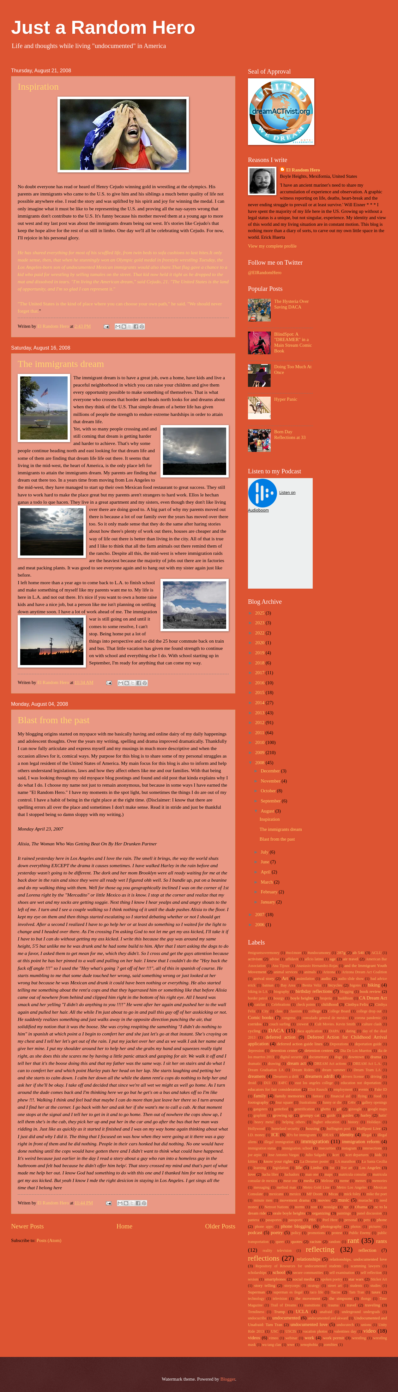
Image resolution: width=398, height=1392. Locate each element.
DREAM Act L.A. (367, 1064)
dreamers (256, 1076)
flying (362, 1096)
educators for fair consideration (274, 1089)
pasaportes (273, 1220)
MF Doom (315, 1194)
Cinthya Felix (356, 1004)
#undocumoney (319, 953)
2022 (260, 632)
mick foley (352, 1194)
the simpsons (340, 1298)
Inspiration (38, 86)
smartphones (275, 1279)
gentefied (281, 1109)
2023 (260, 622)
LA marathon (345, 1162)
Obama (361, 1206)
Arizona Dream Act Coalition (364, 972)
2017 (260, 672)
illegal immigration (279, 1142)
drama (376, 1056)
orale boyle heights (289, 1213)
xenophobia (309, 1345)
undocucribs (257, 1318)
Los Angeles (369, 1167)
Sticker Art (379, 1279)
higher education (326, 1122)
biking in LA (258, 992)
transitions (312, 1305)
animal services (285, 972)
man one (311, 1175)
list (331, 1168)
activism (255, 959)
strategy (314, 1286)
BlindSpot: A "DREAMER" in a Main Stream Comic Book (293, 342)
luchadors (292, 1175)
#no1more (293, 953)
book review (370, 991)
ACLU (376, 953)
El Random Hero (303, 169)
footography (258, 1102)
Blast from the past (53, 720)
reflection (367, 1250)
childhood (330, 1004)
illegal (366, 1135)
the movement (307, 1298)
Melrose (327, 1181)
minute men (263, 1200)
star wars (356, 1279)
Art (285, 978)
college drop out (369, 1011)
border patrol (257, 998)
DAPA (334, 1031)
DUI (267, 1083)
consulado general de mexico (325, 1018)
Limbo (316, 1167)
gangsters (260, 1109)
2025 (260, 612)
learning (260, 1168)
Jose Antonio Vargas (283, 1155)
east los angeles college (314, 1083)
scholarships (257, 1273)
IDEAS (328, 1135)
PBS (312, 1220)
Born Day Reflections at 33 (290, 434)
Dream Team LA (367, 1070)
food (377, 1096)
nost (314, 1207)
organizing (321, 1213)
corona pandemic (368, 1018)
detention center (283, 1050)
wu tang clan (271, 1345)
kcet (336, 1155)
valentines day (345, 1331)
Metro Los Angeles (352, 1187)
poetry (277, 1232)
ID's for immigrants (301, 1135)
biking (374, 984)
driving (376, 1077)
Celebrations (280, 1005)
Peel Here (330, 1220)
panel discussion (369, 1213)
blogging (346, 992)
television (280, 1299)
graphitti (260, 1115)
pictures (375, 1227)
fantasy (318, 1096)
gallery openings (374, 1103)
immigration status (262, 1148)
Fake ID (381, 1090)
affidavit (292, 959)
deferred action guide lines (300, 1043)
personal (350, 1220)
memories (379, 1181)
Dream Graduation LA (266, 1070)
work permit (333, 1337)
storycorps (292, 1286)
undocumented (286, 1317)
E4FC (283, 1083)
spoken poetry (331, 1279)
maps (329, 1175)
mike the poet (376, 1194)
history (353, 1122)
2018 (260, 662)
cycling (254, 1031)
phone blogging (296, 1226)
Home (124, 1226)
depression (256, 1051)
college (315, 1011)
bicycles (335, 985)
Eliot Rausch (317, 1090)
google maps (377, 1109)
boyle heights (302, 998)
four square (284, 1103)
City (265, 1011)
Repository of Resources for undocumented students (298, 1266)
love (251, 1174)
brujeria (326, 998)
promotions (316, 1233)
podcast (255, 1232)
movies (324, 1200)
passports (295, 1220)
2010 (260, 742)
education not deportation (361, 1083)
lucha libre (270, 1175)
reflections (263, 1258)
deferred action (281, 1037)
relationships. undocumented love (358, 1259)
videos (254, 1337)
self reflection (371, 1273)
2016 (260, 682)
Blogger (227, 1379)
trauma (333, 1305)
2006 (260, 924)
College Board (339, 1011)
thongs (366, 1299)
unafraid (326, 1312)
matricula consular (353, 1175)
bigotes (355, 985)
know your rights (278, 1161)
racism (315, 1241)
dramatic (254, 1064)
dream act (296, 1063)
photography (331, 1226)
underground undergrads (361, 1312)
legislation (280, 1168)
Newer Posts (27, 1226)
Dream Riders (303, 1070)
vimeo (273, 1338)
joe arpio (254, 1155)
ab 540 (358, 952)
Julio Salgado (315, 1155)
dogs (338, 1057)
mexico (295, 1194)
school (279, 1272)
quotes (296, 1241)
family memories (289, 1096)
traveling (372, 1305)
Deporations (339, 1044)
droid (252, 1083)
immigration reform (361, 1141)
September (271, 800)
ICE (275, 1134)
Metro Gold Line (316, 1187)
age (332, 959)
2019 (260, 652)
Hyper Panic (285, 399)
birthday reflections (314, 991)
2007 (260, 914)
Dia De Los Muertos (356, 1051)
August (268, 810)
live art (346, 1168)
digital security (291, 1057)
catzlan (260, 1005)
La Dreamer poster (314, 1162)
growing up (282, 1115)
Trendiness (256, 1312)
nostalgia (330, 1207)
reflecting (320, 1249)
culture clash (371, 1024)
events (363, 1090)
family (260, 1095)
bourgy (279, 998)
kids (378, 1155)
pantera (253, 1220)
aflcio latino (314, 959)
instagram (349, 1148)
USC (274, 1331)
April (266, 871)
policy (295, 1233)
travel (351, 1305)
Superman (256, 1292)
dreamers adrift (319, 1076)
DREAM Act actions (330, 1064)
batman (268, 985)
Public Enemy (360, 1233)
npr (346, 1207)
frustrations (308, 1103)
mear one (291, 1181)
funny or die (332, 1103)
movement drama (295, 1200)
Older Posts (220, 1226)
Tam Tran (356, 1292)
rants (381, 1241)
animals (310, 972)
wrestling (359, 1338)
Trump (279, 1311)
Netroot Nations (277, 1207)
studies (375, 1286)
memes (360, 1181)
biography (281, 992)
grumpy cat (309, 1115)
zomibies (330, 1345)
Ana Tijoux (280, 966)
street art (335, 1286)
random (335, 1242)
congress (288, 1018)
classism (295, 1011)
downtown (356, 1057)
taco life (316, 1292)
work (309, 1337)
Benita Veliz (311, 985)
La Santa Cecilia (374, 1162)
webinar (292, 1338)
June (265, 861)
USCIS (291, 1331)
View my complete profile (272, 246)
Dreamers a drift (285, 1077)
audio (325, 978)
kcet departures (357, 1155)
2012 (260, 722)
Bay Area (288, 985)
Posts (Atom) (49, 1240)
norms (299, 1207)
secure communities (308, 1273)
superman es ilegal (287, 1292)
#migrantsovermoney (264, 953)
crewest (302, 1024)
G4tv (352, 1103)
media (309, 1180)
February (270, 891)
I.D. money (256, 1135)
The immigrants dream (61, 363)
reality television (277, 1251)
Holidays (373, 1122)
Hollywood (256, 1129)
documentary (318, 1057)
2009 (260, 752)
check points (305, 1005)
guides (347, 1115)
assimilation (305, 979)
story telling (264, 1285)
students (356, 1286)
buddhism (345, 998)
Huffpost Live (369, 1128)
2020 (260, 642)
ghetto (325, 1109)
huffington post (338, 1129)
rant (353, 1240)
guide (331, 1115)
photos (356, 1227)
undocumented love (309, 1324)
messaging (262, 1187)
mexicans (276, 1194)
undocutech (345, 1325)
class (278, 1011)
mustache (365, 1200)
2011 (260, 732)
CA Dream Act (373, 997)
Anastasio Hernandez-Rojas (317, 966)
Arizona (329, 972)
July (265, 852)
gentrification (304, 1109)
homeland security (285, 1129)
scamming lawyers (365, 1266)
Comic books (260, 1017)
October (269, 790)
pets (367, 1220)
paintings (344, 1213)
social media (303, 1279)
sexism (253, 1279)
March (267, 882)
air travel (350, 959)
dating (350, 1031)
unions (366, 1325)
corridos (255, 1024)
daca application (309, 1031)
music (343, 1200)
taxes (376, 1292)
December (271, 770)
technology (256, 1299)
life (299, 1167)
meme (344, 1181)
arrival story (264, 978)
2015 (260, 692)
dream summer (333, 1070)
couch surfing (279, 1024)
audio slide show (351, 979)
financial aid (340, 1096)
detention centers (319, 1050)
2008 (260, 762)
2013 (260, 712)
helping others (293, 1122)
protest (337, 1233)
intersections (372, 1148)
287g (341, 952)
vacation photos (315, 1331)
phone (382, 1219)
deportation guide (368, 1044)
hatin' (383, 1115)
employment (343, 1090)
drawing (274, 1064)
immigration (315, 1141)
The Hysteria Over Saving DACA (291, 304)
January (268, 901)
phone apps (264, 1227)
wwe (290, 1345)
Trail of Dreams (283, 1305)
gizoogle (355, 1109)
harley (366, 1115)
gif (339, 1109)
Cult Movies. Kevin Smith (335, 1024)
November (271, 780)
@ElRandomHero (264, 272)
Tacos (336, 1292)
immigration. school (297, 1148)
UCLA (302, 1311)
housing (312, 1128)
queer (280, 1242)
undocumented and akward (328, 1318)
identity (347, 1134)
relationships (308, 1259)
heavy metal (264, 1122)
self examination (341, 1273)
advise (274, 959)
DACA (276, 1030)
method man (286, 1187)
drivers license (353, 1077)
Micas (333, 1194)
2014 (260, 702)
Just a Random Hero (103, 27)
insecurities (326, 1148)
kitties (252, 1162)
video (369, 1331)
